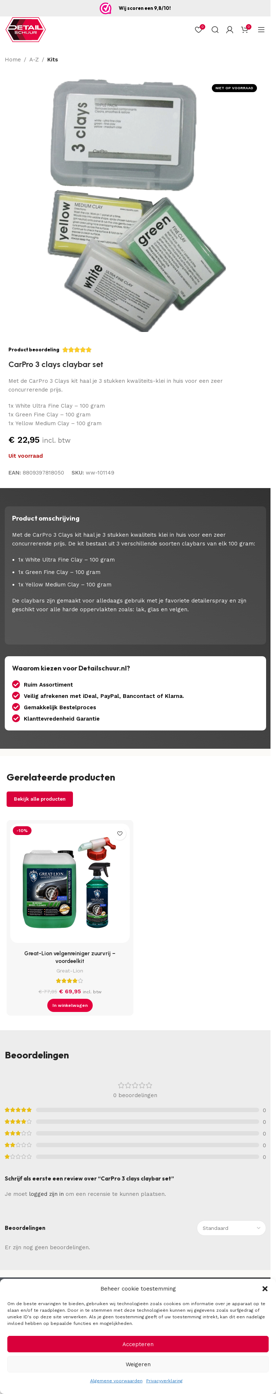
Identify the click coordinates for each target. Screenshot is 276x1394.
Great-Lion (69, 971)
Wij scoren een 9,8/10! (145, 8)
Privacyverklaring (164, 1380)
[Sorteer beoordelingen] (231, 1228)
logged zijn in (46, 1194)
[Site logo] (25, 29)
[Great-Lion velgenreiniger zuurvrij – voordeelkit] (70, 885)
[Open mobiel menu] (261, 29)
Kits (52, 59)
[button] (265, 1288)
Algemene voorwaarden (116, 1380)
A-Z (34, 59)
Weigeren (138, 1364)
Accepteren (138, 1344)
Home (13, 59)
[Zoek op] (215, 29)
